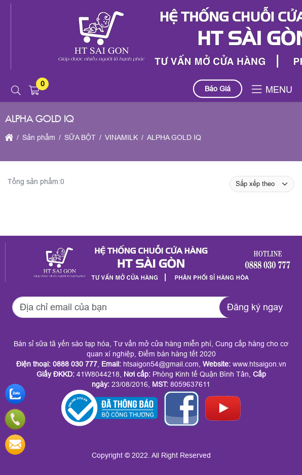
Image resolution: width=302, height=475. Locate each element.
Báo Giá (218, 89)
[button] (16, 90)
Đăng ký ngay (255, 307)
